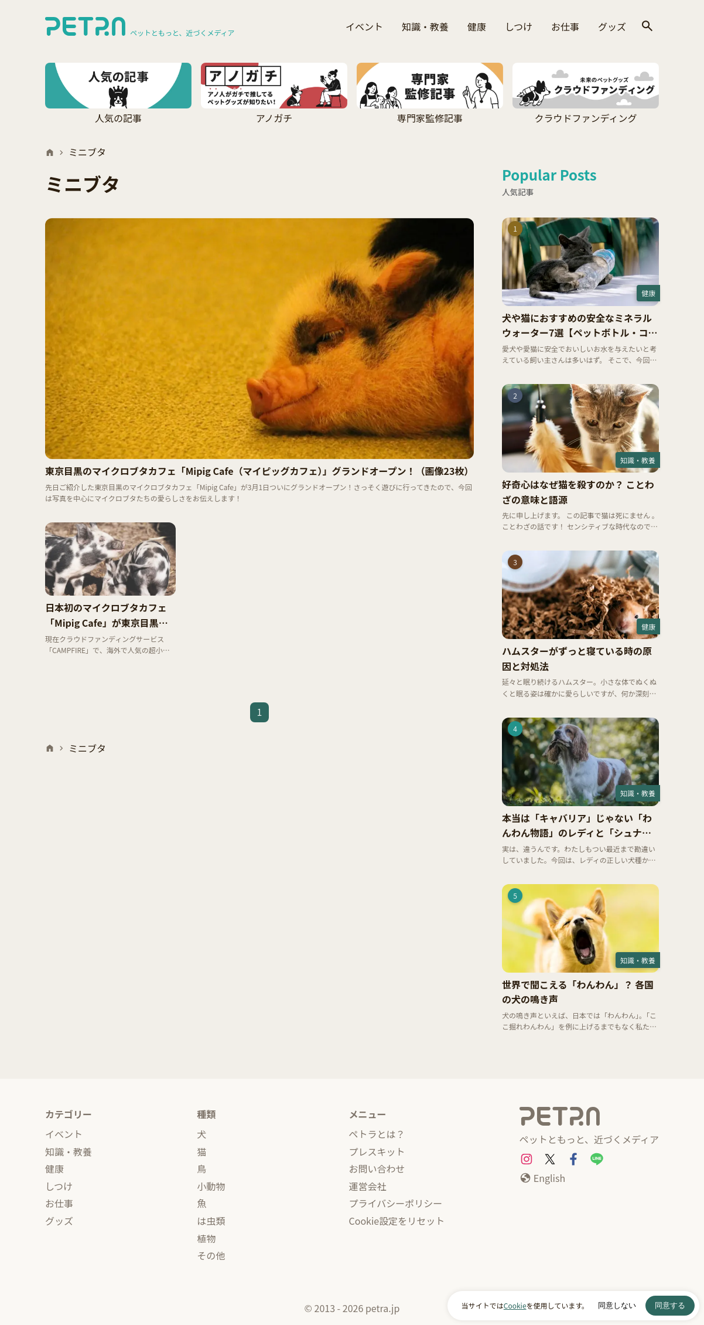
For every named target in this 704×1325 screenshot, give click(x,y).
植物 (206, 1238)
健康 (476, 26)
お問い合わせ (377, 1168)
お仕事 (565, 26)
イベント (364, 26)
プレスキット (377, 1151)
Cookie (515, 1305)
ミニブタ (87, 152)
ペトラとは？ (377, 1134)
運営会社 (368, 1186)
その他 (211, 1255)
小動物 (211, 1186)
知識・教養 (425, 26)
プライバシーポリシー (396, 1203)
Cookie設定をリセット (397, 1221)
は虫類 (211, 1221)
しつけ (518, 26)
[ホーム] (49, 152)
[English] (542, 1178)
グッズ (612, 26)
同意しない (617, 1305)
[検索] (647, 26)
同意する (670, 1305)
